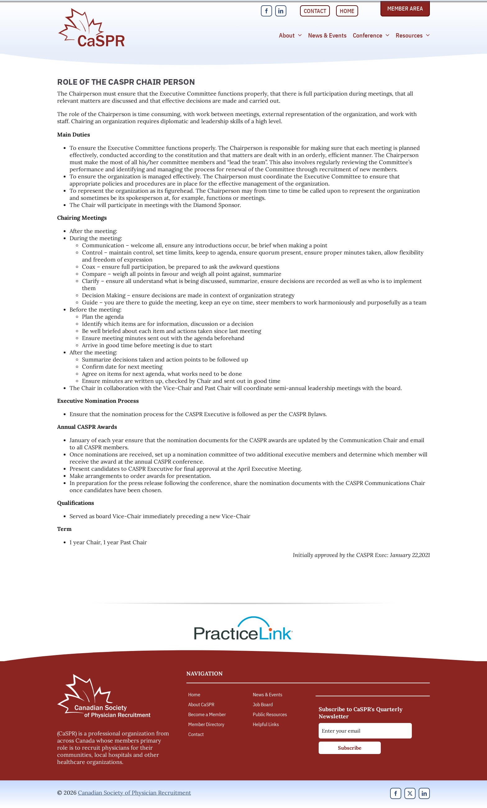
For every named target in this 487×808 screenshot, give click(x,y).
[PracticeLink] (243, 618)
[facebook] (266, 10)
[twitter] (410, 793)
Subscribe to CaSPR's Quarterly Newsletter (361, 713)
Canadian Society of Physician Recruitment (134, 792)
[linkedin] (280, 10)
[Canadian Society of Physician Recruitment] (91, 9)
